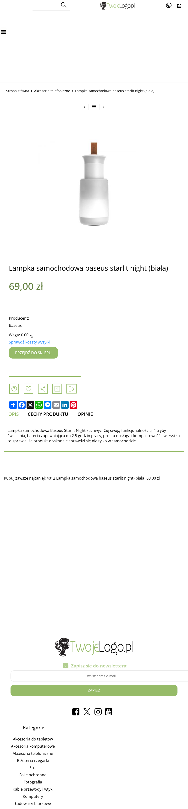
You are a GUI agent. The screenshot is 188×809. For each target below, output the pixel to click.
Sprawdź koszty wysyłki (29, 342)
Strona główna (17, 91)
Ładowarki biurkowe (33, 804)
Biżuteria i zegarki (33, 761)
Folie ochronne (32, 775)
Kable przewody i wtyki (33, 790)
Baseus (15, 325)
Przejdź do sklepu (33, 352)
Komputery (33, 797)
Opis (13, 414)
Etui (32, 768)
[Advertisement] (94, 46)
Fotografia (33, 782)
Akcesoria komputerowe (33, 747)
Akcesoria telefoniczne (52, 91)
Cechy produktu (48, 414)
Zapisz (94, 690)
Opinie (85, 414)
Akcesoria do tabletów (33, 739)
